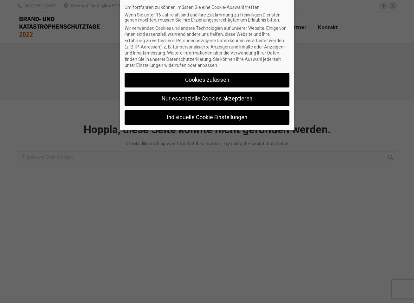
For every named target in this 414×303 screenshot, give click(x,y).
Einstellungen (149, 65)
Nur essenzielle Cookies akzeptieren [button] (207, 98)
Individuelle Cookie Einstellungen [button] (207, 117)
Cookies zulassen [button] (207, 80)
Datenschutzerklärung (188, 59)
